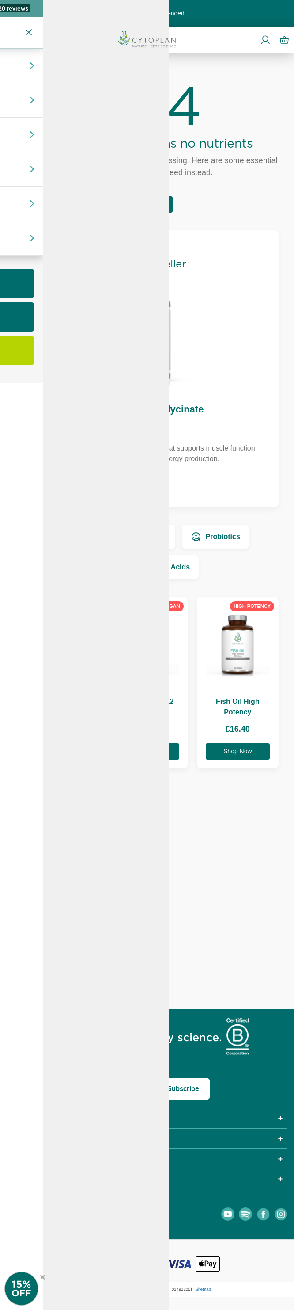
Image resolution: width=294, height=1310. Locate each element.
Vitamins (76, 536)
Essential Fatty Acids (147, 567)
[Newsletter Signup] (30, 1289)
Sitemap (203, 1289)
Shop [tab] (17, 1118)
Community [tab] (31, 1158)
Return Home (146, 204)
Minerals (144, 536)
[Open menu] (10, 39)
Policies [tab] (22, 1138)
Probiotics (215, 536)
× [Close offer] (42, 1276)
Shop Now (147, 485)
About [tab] (20, 1179)
